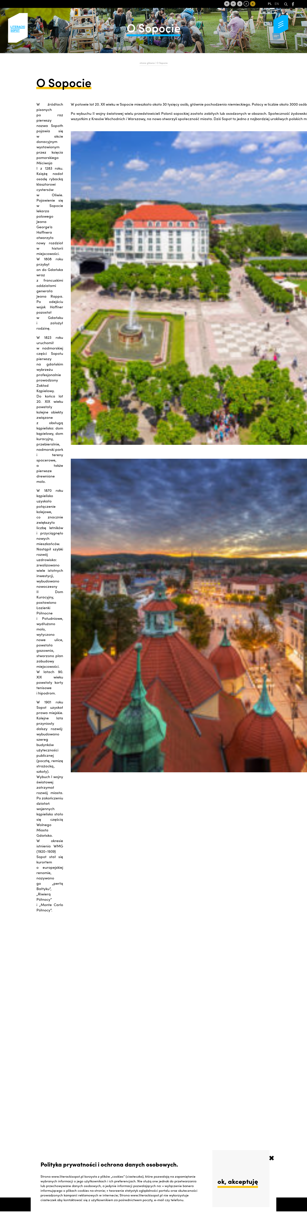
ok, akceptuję (237, 1181)
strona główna (147, 62)
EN (277, 4)
